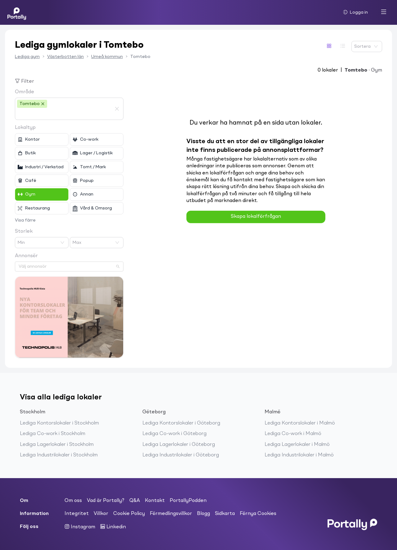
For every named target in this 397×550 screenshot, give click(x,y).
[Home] (16, 12)
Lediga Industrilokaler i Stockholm (59, 455)
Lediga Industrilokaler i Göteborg (180, 455)
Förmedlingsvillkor (171, 513)
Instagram (80, 527)
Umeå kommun (107, 57)
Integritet (77, 513)
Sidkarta (225, 513)
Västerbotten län (65, 57)
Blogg (203, 513)
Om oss (73, 500)
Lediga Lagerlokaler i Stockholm (57, 444)
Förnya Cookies (258, 513)
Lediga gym (27, 57)
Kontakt (155, 500)
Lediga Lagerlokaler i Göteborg (178, 444)
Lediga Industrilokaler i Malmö (299, 455)
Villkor (101, 513)
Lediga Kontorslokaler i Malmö (300, 423)
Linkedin (113, 527)
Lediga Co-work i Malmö (293, 433)
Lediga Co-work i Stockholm (52, 433)
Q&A (134, 500)
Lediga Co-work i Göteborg (174, 433)
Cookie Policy (129, 513)
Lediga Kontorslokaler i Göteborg (181, 423)
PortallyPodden (188, 500)
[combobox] (64, 114)
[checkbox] (42, 139)
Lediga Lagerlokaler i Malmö (297, 444)
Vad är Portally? (105, 500)
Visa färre (25, 220)
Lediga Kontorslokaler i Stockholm (59, 423)
